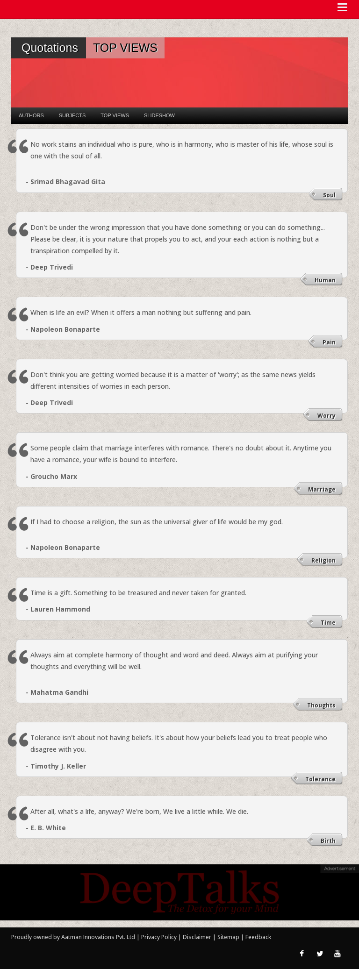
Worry (326, 416)
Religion (323, 560)
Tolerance (320, 779)
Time (328, 623)
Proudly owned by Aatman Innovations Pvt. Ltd (73, 937)
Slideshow (159, 115)
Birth (328, 841)
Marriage (322, 489)
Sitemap (229, 937)
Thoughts (321, 705)
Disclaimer (197, 937)
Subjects (72, 115)
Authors (31, 115)
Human (325, 280)
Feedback (258, 937)
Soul (329, 195)
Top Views (115, 115)
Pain (329, 342)
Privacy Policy (159, 937)
